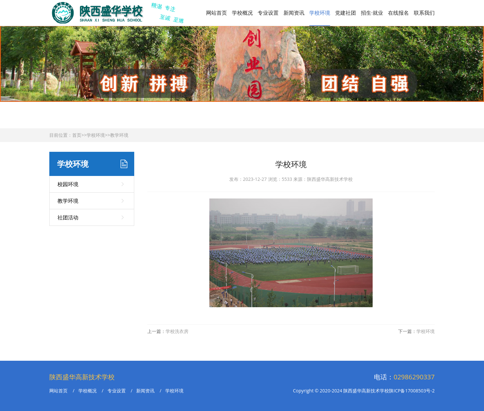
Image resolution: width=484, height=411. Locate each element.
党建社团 (345, 12)
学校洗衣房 (177, 331)
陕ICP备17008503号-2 (412, 390)
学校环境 (319, 12)
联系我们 (424, 12)
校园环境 (67, 184)
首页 (76, 135)
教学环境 (119, 135)
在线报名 (398, 12)
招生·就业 (372, 12)
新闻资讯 (293, 12)
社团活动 (67, 217)
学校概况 (242, 12)
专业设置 (268, 12)
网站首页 (216, 12)
